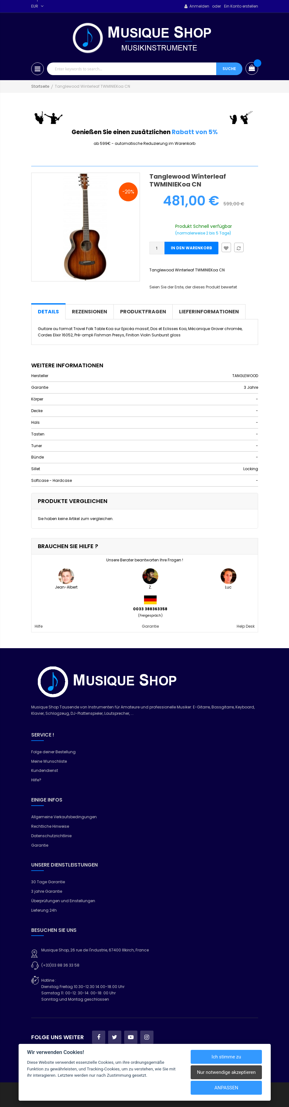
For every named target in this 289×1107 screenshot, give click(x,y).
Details (48, 311)
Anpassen (226, 1088)
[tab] (48, 311)
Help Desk (246, 626)
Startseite (40, 86)
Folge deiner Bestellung (53, 752)
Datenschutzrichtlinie (51, 835)
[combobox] (131, 68)
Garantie (150, 626)
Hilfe (39, 626)
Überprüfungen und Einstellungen (63, 900)
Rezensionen (89, 311)
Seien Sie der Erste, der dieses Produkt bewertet (193, 287)
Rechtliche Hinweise (50, 826)
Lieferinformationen (209, 311)
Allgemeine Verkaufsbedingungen (64, 817)
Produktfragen (143, 311)
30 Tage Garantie (48, 882)
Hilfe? (36, 780)
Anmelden (199, 6)
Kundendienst (44, 770)
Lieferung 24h (44, 910)
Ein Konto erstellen (241, 6)
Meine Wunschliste (49, 761)
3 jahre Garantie (46, 891)
